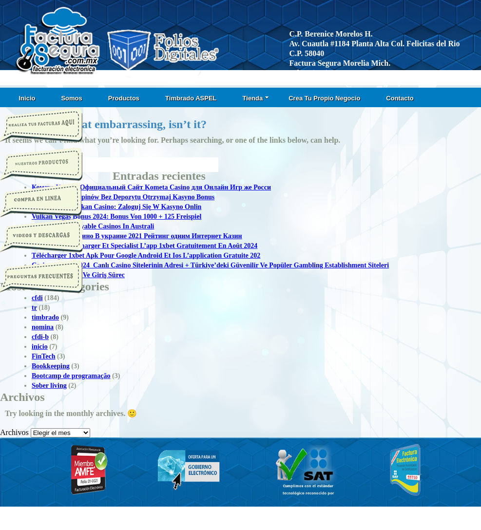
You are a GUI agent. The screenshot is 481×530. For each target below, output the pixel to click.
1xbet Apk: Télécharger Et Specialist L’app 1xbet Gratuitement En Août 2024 (144, 245)
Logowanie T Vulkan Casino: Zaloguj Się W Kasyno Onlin (116, 206)
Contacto (399, 98)
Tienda (256, 98)
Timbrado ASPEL (190, 98)
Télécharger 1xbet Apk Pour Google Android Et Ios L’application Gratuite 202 (146, 255)
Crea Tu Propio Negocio (324, 98)
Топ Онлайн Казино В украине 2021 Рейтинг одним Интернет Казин (137, 236)
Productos (123, 98)
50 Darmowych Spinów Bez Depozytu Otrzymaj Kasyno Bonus (123, 197)
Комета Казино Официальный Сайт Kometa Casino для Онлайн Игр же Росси (151, 187)
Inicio (27, 98)
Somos (71, 98)
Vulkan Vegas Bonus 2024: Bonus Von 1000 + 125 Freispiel (116, 216)
